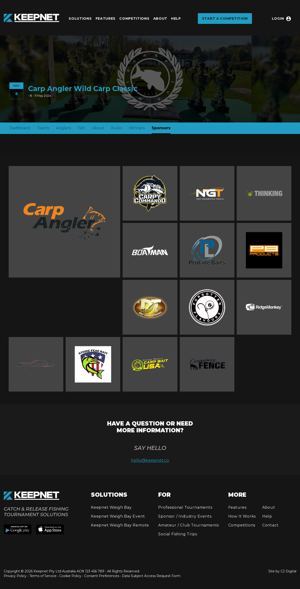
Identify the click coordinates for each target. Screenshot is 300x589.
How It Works (242, 516)
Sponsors (161, 128)
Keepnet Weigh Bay (111, 507)
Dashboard (19, 128)
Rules (116, 128)
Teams (43, 128)
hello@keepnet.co (150, 460)
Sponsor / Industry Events (184, 516)
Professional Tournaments (185, 507)
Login (282, 19)
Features (106, 18)
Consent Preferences (101, 576)
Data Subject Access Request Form (151, 576)
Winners (137, 128)
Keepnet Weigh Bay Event (118, 516)
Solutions (80, 18)
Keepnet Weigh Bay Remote (120, 525)
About (160, 18)
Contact (270, 525)
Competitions (134, 18)
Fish (81, 128)
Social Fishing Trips (177, 534)
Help (176, 18)
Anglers (63, 128)
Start (225, 18)
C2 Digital (288, 571)
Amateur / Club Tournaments (188, 525)
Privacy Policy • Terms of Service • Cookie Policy (42, 576)
